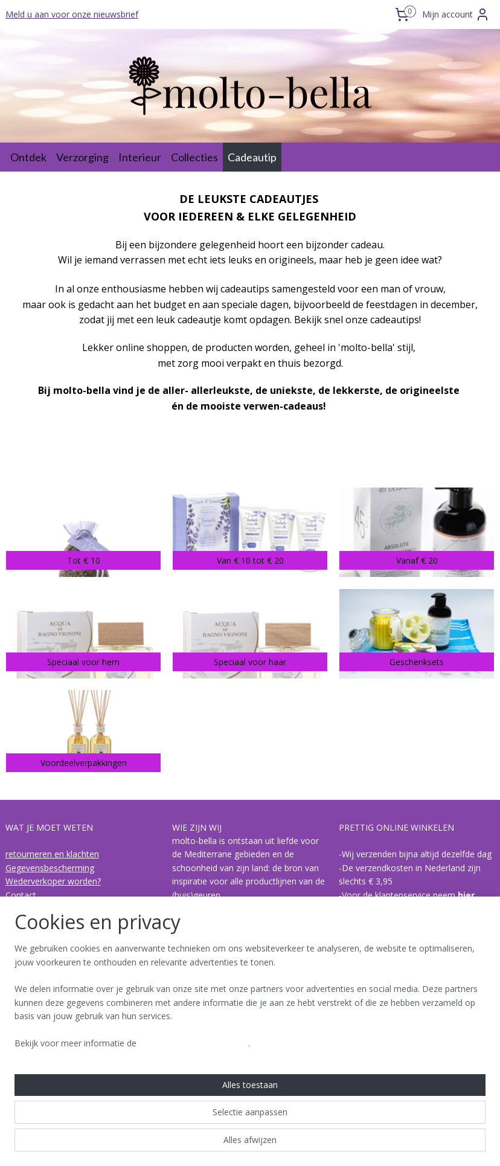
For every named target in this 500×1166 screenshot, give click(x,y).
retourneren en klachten (52, 854)
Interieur (139, 157)
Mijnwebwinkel (377, 1143)
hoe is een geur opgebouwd (60, 1040)
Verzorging (82, 157)
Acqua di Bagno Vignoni (51, 1081)
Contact (20, 895)
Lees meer (211, 976)
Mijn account (456, 14)
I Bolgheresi (28, 1068)
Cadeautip (252, 157)
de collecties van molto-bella (61, 1054)
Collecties (194, 157)
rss (225, 1143)
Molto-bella (198, 1000)
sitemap (200, 1143)
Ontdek (28, 157)
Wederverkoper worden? (53, 881)
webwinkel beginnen (272, 1143)
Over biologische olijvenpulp (60, 1027)
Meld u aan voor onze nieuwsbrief (71, 14)
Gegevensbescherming (49, 868)
